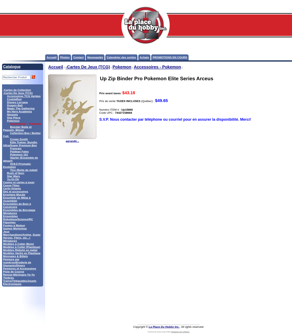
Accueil (51, 57)
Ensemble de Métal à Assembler (17, 199)
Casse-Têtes (11, 185)
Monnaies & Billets (15, 256)
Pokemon (13, 120)
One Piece (14, 117)
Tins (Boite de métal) (23, 170)
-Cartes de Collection (17, 90)
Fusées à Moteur (14, 225)
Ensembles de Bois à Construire (17, 205)
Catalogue (12, 67)
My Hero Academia (19, 111)
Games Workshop (15, 228)
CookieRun (14, 99)
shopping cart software (180, 332)
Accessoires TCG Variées (24, 96)
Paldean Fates (19, 151)
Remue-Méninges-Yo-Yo (19, 274)
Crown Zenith (19, 139)
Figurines (9, 222)
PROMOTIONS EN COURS (170, 57)
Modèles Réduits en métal (20, 250)
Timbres (8, 277)
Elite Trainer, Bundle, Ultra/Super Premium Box (20, 144)
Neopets (12, 114)
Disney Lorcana (17, 102)
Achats (144, 57)
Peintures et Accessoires (19, 268)
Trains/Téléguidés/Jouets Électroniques (19, 282)
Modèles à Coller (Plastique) (21, 247)
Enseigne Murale (14, 194)
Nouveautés (95, 57)
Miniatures (10, 240)
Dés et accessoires (15, 191)
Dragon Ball (15, 105)
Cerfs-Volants (12, 188)
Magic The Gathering (20, 108)
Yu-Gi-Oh (13, 179)
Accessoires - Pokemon (157, 67)
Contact (78, 57)
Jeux (6, 231)
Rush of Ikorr (15, 173)
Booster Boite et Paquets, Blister (17, 128)
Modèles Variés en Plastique (21, 253)
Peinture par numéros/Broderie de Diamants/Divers (17, 262)
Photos (65, 57)
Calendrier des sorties (121, 57)
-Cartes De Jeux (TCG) (18, 93)
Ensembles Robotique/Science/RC (18, 218)
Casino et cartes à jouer (18, 182)
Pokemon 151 (19, 154)
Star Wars (13, 176)
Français (16, 148)
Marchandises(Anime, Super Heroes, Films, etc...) (22, 236)
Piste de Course (13, 271)
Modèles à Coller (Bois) (18, 243)
